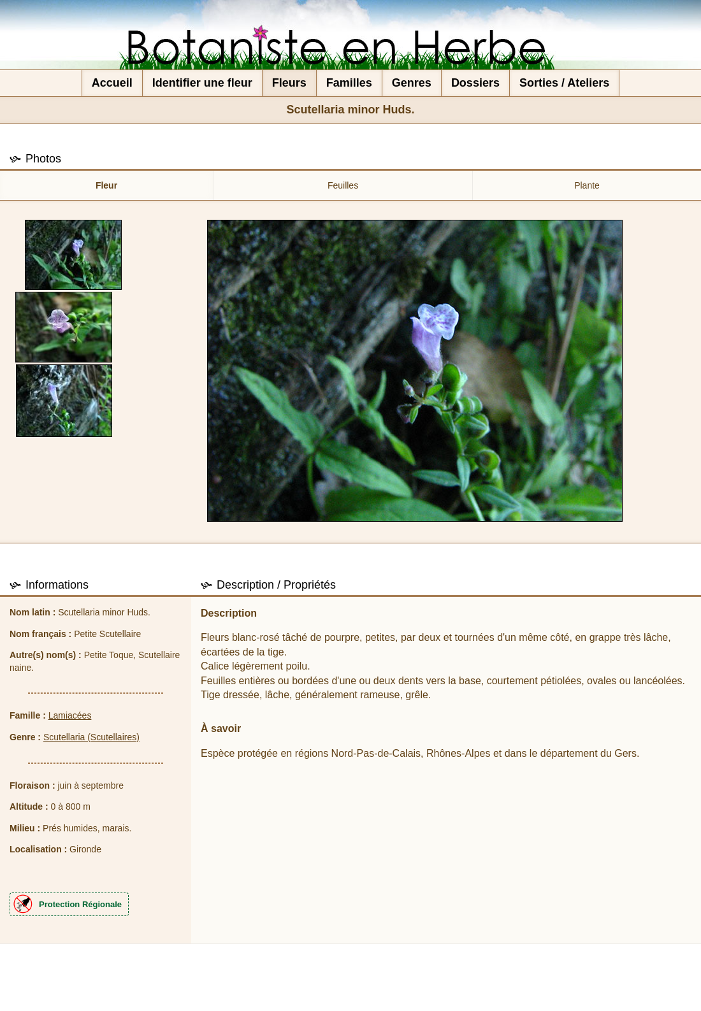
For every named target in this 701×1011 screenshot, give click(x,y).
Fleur (106, 185)
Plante (587, 185)
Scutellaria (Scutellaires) (91, 737)
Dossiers (475, 82)
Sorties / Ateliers (564, 82)
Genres (411, 82)
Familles (349, 82)
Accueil (112, 82)
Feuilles (343, 185)
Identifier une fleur (202, 82)
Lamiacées (70, 715)
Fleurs (289, 82)
